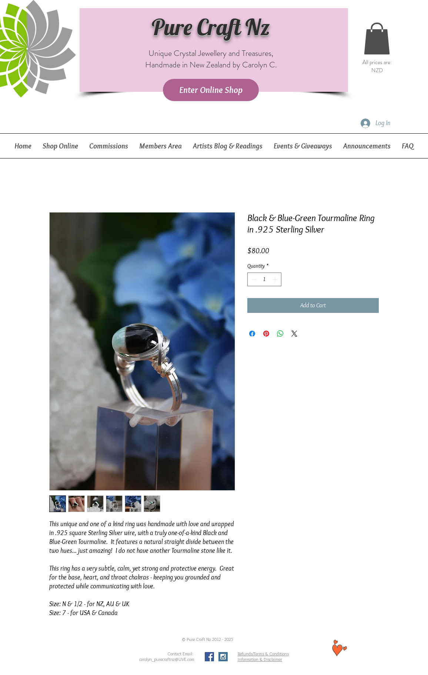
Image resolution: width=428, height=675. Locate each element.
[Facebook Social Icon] (209, 656)
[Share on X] (294, 333)
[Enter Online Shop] (211, 90)
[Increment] (275, 279)
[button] (377, 38)
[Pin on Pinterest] (266, 333)
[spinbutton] (264, 279)
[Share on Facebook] (252, 333)
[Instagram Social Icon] (223, 656)
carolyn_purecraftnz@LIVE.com (166, 659)
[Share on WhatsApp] (280, 333)
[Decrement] (253, 279)
